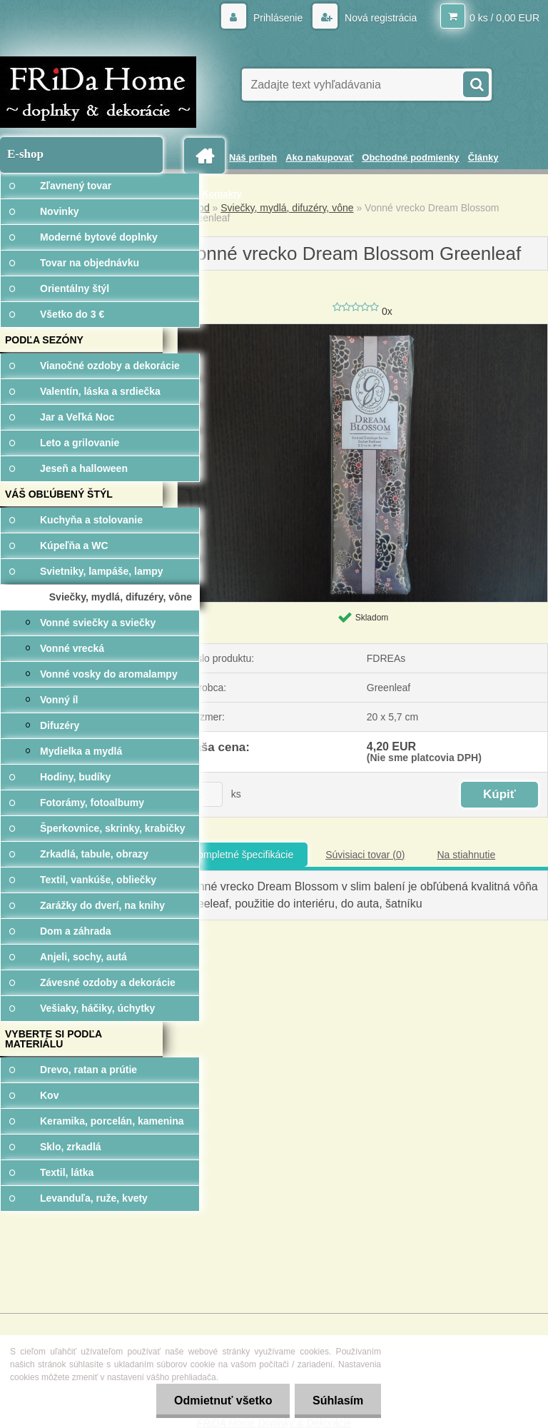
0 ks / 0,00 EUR (504, 18)
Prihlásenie (277, 18)
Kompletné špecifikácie (242, 854)
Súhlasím (338, 1400)
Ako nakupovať (319, 157)
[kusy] (205, 794)
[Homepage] (206, 156)
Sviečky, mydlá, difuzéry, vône (286, 207)
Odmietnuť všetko (222, 1400)
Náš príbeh (253, 157)
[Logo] (98, 92)
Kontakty (222, 193)
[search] (475, 82)
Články (483, 157)
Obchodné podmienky (411, 157)
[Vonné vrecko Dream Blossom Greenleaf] (362, 329)
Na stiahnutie (466, 854)
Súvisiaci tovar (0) (365, 854)
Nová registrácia (379, 18)
